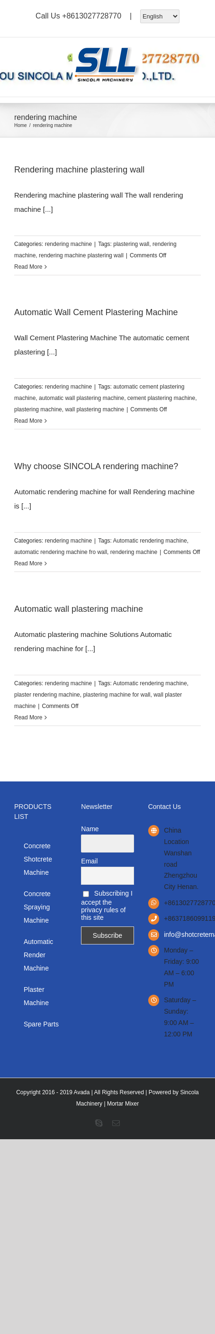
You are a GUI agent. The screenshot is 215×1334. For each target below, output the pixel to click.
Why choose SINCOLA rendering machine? (96, 466)
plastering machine (38, 409)
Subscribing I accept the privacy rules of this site (106, 905)
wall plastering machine (94, 409)
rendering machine (68, 244)
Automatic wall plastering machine (78, 609)
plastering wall (131, 244)
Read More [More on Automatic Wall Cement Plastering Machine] (28, 420)
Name (90, 829)
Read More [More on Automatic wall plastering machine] (28, 717)
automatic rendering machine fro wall (60, 552)
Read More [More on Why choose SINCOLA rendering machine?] (28, 563)
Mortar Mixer (123, 1103)
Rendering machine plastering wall (79, 169)
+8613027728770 (91, 15)
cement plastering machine (161, 398)
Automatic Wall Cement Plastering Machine (96, 312)
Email (89, 861)
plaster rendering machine (47, 694)
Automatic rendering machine (150, 540)
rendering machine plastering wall (81, 255)
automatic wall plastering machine (81, 398)
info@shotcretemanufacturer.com (182, 934)
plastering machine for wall (116, 694)
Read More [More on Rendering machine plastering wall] (28, 266)
